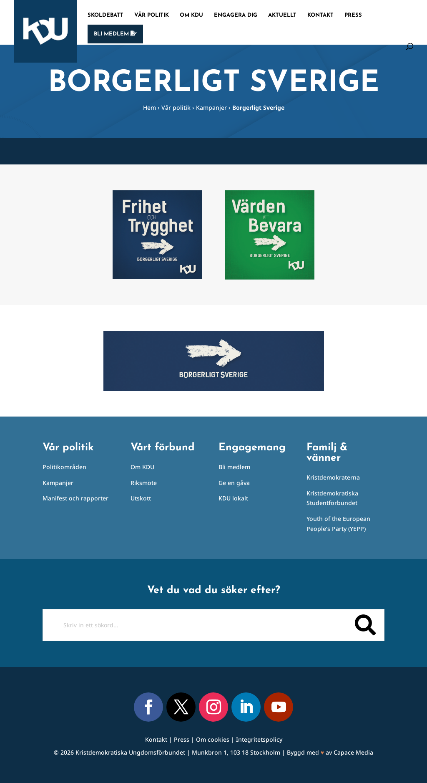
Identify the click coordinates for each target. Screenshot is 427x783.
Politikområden (64, 467)
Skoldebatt (105, 15)
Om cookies (212, 739)
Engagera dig (235, 15)
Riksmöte (144, 483)
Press (353, 15)
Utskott (141, 498)
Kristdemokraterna (333, 477)
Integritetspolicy (259, 739)
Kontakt (320, 15)
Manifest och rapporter (75, 498)
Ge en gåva (234, 483)
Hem (149, 107)
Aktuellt (282, 15)
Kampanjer (211, 107)
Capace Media (353, 752)
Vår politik (151, 15)
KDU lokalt (233, 498)
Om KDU (191, 15)
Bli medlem (115, 34)
